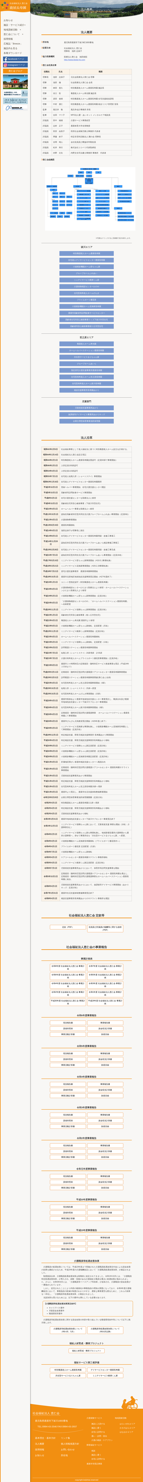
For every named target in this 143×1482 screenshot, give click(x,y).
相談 (93, 1451)
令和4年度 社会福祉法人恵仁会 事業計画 (68, 984)
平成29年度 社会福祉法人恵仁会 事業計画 (105, 1002)
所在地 (64, 1455)
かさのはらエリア (127, 1428)
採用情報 (39, 1449)
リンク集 (65, 1438)
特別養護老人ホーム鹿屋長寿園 (68, 1370)
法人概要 (39, 1444)
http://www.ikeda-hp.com (74, 60)
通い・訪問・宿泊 (99, 1436)
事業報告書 (105, 1023)
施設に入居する (98, 1424)
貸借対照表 (68, 1029)
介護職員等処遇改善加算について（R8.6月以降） (105, 1330)
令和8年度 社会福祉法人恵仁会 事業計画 (68, 967)
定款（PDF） (68, 927)
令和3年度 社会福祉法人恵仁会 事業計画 (105, 984)
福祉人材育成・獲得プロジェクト (86, 1351)
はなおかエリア (126, 1432)
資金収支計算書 (105, 1029)
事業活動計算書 (68, 1034)
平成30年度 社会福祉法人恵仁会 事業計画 (68, 1002)
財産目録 (105, 1034)
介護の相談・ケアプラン (102, 1440)
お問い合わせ (68, 1449)
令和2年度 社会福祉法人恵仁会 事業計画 (68, 993)
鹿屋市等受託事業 (94, 1464)
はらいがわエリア (127, 1424)
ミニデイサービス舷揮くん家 (105, 1376)
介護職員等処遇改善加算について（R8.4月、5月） (68, 1330)
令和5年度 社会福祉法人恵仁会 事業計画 (105, 976)
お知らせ (39, 1455)
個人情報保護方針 (70, 1444)
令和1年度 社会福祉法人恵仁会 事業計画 (105, 993)
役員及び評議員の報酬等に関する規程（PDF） (105, 928)
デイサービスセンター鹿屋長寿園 (105, 1370)
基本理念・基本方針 (45, 1438)
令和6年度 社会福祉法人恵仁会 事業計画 (68, 976)
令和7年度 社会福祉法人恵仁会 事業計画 (105, 967)
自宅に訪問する (98, 1432)
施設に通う (96, 1428)
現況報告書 (68, 1023)
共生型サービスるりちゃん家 (68, 1376)
